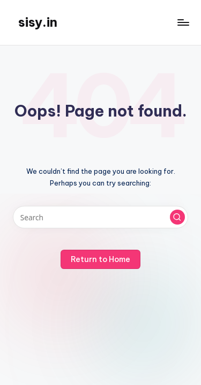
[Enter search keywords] (100, 217)
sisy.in (37, 22)
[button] (177, 217)
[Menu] (182, 22)
